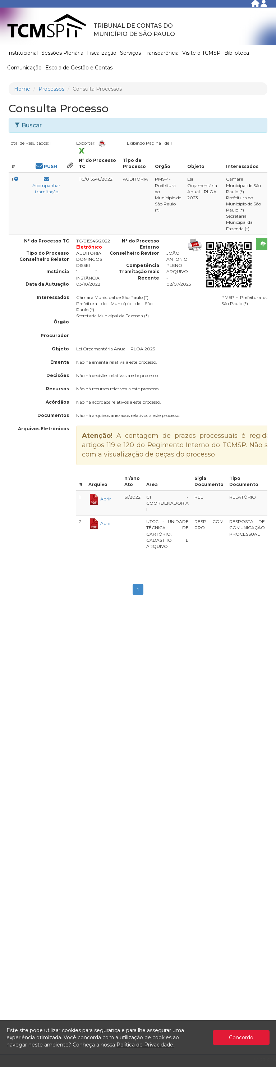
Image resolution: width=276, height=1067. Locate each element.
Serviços (130, 53)
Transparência (161, 53)
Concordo (241, 1037)
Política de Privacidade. (145, 1044)
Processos (51, 89)
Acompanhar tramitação (46, 187)
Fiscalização (101, 53)
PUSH (46, 166)
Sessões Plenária (62, 53)
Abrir (99, 498)
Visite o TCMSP (201, 53)
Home (22, 89)
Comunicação (24, 67)
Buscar (28, 125)
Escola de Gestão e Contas (78, 67)
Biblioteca (236, 53)
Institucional (22, 53)
